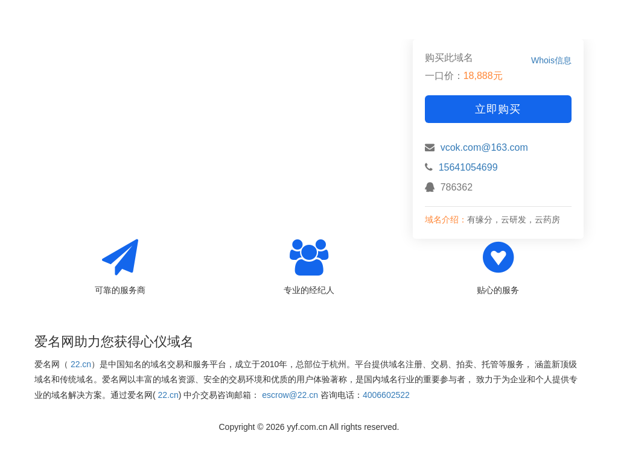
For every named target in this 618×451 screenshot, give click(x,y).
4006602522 (386, 395)
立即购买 (498, 109)
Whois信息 (551, 60)
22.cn (81, 364)
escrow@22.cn (290, 395)
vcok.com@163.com (484, 147)
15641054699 (468, 167)
